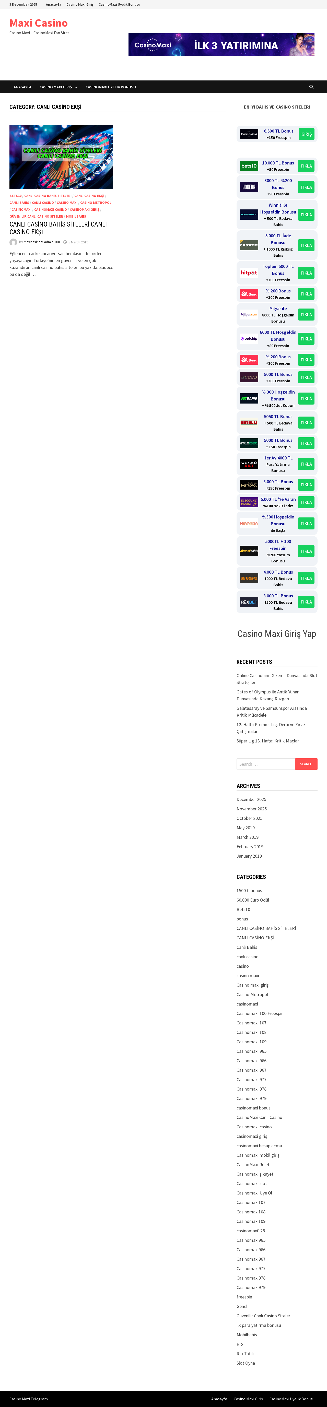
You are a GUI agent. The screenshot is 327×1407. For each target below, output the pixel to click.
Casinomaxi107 (251, 1202)
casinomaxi (21, 209)
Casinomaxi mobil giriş (258, 1155)
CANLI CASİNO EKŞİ (89, 195)
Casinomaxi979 (251, 1287)
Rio (240, 1344)
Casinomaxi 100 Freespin (260, 1013)
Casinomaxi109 (251, 1221)
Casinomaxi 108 (251, 1032)
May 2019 (246, 828)
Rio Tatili (245, 1353)
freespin (244, 1297)
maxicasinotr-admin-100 (42, 242)
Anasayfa (53, 4)
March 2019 (248, 837)
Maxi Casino (38, 23)
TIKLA (306, 166)
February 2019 (250, 846)
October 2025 (249, 818)
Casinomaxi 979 (251, 1098)
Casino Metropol (95, 202)
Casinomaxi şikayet (255, 1174)
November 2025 (252, 809)
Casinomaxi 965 (251, 1051)
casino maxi (67, 202)
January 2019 (249, 856)
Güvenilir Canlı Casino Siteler (36, 216)
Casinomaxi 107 (251, 1023)
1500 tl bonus (249, 890)
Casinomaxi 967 (251, 1070)
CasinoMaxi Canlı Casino (259, 1117)
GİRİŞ (306, 134)
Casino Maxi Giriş (80, 4)
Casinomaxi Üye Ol (254, 1193)
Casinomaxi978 (251, 1278)
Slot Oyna (246, 1363)
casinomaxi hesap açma (259, 1146)
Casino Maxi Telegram (28, 1398)
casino (243, 966)
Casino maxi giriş (253, 985)
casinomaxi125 (251, 1231)
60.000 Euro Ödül (253, 900)
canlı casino (43, 202)
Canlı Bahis (19, 202)
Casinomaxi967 (251, 1259)
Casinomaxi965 (251, 1240)
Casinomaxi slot (252, 1183)
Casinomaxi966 (251, 1249)
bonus (242, 919)
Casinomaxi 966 (251, 1060)
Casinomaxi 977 (251, 1079)
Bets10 (15, 195)
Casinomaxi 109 (251, 1042)
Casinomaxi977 (251, 1268)
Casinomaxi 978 (251, 1089)
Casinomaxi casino (50, 209)
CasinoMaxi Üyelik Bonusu (119, 4)
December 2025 (251, 799)
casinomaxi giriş (84, 209)
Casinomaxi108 (251, 1212)
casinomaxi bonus (254, 1108)
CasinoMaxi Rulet (253, 1164)
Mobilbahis (76, 216)
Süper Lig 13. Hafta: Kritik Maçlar (268, 741)
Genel (242, 1306)
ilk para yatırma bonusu (259, 1325)
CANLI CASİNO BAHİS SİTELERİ (48, 195)
